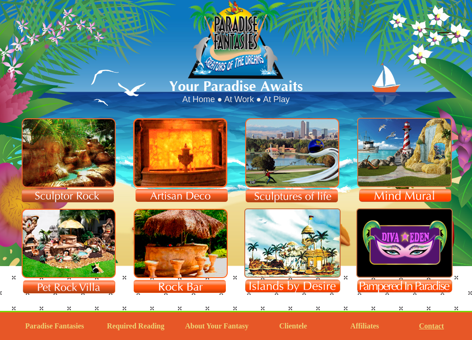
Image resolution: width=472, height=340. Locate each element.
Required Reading (136, 326)
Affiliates (364, 326)
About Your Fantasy (216, 326)
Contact (431, 326)
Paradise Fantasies (54, 326)
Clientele (293, 326)
